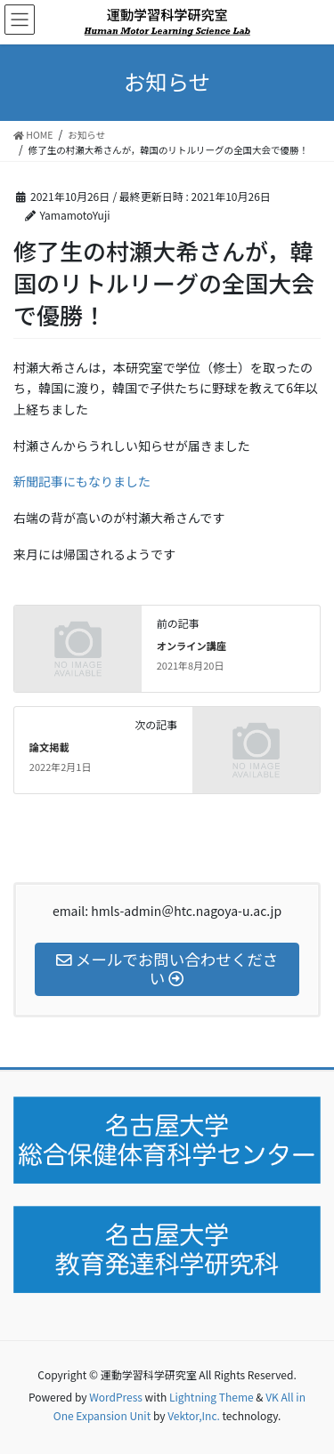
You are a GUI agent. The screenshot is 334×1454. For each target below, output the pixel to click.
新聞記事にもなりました (82, 481)
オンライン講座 (191, 646)
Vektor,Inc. (193, 1415)
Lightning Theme (211, 1396)
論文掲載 (49, 747)
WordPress (116, 1396)
